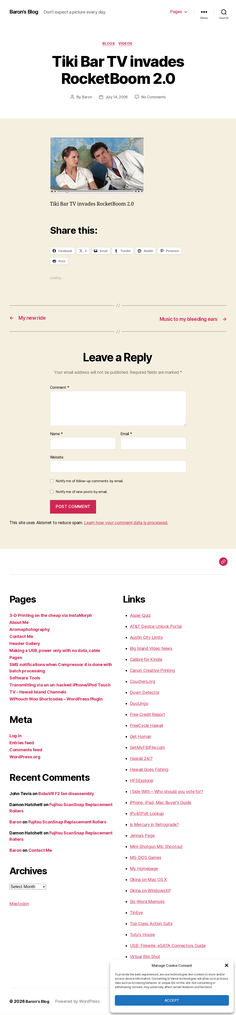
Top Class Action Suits (151, 924)
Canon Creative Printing (152, 670)
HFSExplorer (142, 780)
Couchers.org (142, 681)
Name (56, 434)
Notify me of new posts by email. (81, 492)
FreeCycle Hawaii (146, 725)
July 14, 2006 (116, 98)
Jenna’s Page (142, 835)
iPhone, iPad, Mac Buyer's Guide (160, 802)
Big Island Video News (151, 648)
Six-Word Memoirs (147, 902)
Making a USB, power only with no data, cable (54, 650)
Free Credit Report (147, 714)
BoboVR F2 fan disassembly (66, 794)
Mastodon (19, 904)
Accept (172, 1000)
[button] (226, 965)
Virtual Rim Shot (145, 957)
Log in (15, 736)
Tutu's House (142, 935)
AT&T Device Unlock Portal (156, 626)
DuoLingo (139, 703)
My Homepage (144, 869)
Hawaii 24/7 (141, 758)
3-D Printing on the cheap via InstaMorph (50, 615)
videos (127, 44)
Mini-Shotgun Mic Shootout (156, 847)
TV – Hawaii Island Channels (37, 692)
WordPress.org (24, 757)
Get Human (140, 736)
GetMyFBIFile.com (147, 747)
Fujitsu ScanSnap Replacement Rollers (67, 822)
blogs (108, 44)
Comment (60, 388)
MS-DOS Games (145, 858)
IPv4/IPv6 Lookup (147, 813)
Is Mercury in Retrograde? (154, 824)
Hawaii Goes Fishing (149, 769)
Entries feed (21, 743)
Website (56, 457)
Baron (86, 98)
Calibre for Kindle (146, 659)
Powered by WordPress (79, 1001)
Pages (176, 11)
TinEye (136, 913)
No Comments (154, 98)
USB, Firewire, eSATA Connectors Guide (168, 946)
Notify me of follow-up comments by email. (89, 481)
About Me (19, 622)
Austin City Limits (146, 637)
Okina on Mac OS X (148, 880)
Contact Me (21, 636)
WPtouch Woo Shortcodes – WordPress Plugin (56, 699)
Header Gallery (24, 643)
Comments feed (25, 750)
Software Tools (24, 678)
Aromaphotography (29, 629)
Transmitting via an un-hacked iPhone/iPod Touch (59, 685)
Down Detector (145, 692)
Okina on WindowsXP (150, 891)
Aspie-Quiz (140, 615)
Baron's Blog (25, 12)
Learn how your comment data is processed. (126, 523)
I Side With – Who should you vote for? (166, 791)
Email (126, 434)
